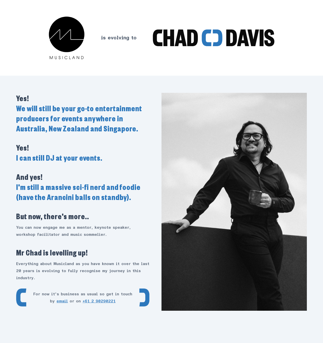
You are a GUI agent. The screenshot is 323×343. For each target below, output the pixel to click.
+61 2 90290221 (99, 301)
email (62, 301)
